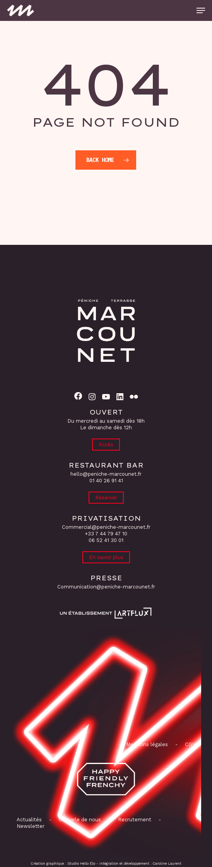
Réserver (106, 498)
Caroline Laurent (167, 863)
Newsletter (30, 826)
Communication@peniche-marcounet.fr (106, 587)
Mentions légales (147, 744)
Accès (106, 444)
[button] (201, 10)
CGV (190, 744)
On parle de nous (79, 819)
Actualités (29, 819)
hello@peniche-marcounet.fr (106, 474)
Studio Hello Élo (81, 863)
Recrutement (134, 819)
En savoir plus (106, 557)
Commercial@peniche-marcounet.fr (106, 527)
